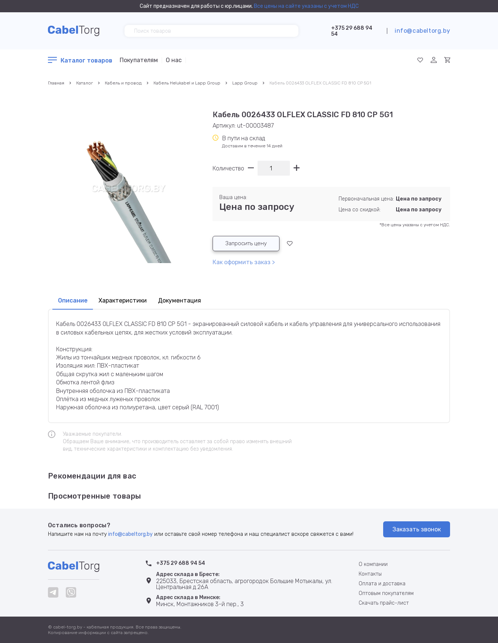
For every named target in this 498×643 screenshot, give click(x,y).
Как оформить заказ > (244, 262)
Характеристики (126, 301)
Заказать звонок (416, 529)
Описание (73, 301)
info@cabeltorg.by (422, 30)
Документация (186, 301)
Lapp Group (245, 83)
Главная (56, 83)
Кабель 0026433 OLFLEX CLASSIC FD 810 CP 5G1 (320, 83)
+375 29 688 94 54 (351, 31)
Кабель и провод (123, 83)
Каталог (84, 83)
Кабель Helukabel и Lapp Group (186, 83)
